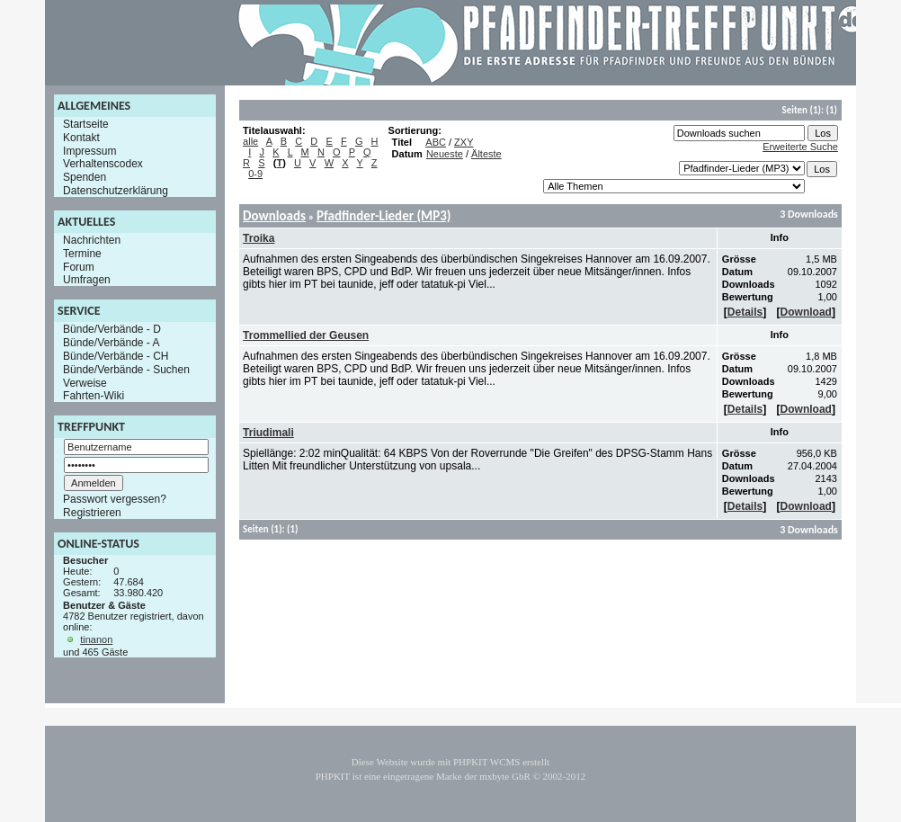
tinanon (96, 639)
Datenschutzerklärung (115, 190)
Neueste (444, 153)
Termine (82, 253)
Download (806, 312)
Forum (78, 266)
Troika (258, 238)
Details (745, 312)
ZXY (463, 142)
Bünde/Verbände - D (112, 329)
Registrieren (92, 512)
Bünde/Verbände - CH (115, 356)
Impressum (89, 150)
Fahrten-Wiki (93, 395)
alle (250, 141)
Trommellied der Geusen (306, 335)
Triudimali (268, 432)
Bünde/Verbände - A (111, 342)
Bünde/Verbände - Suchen (126, 369)
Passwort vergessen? (114, 499)
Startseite (86, 124)
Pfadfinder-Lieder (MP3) (384, 216)
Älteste (486, 153)
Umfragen (87, 279)
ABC (435, 142)
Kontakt (81, 137)
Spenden (84, 177)
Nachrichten (91, 240)
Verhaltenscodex (103, 163)
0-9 (255, 173)
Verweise (85, 382)
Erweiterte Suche (800, 146)
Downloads (274, 216)
